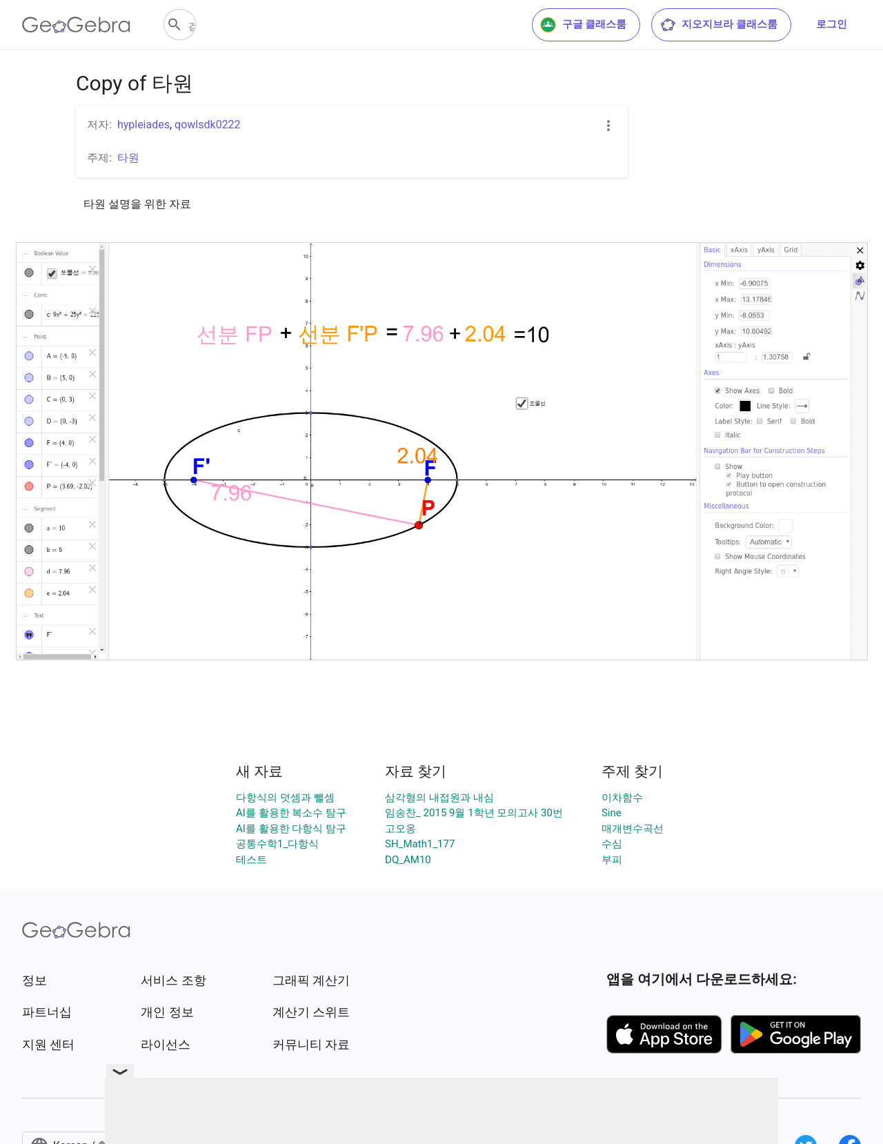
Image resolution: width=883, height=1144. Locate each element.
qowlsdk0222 (208, 124)
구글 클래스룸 (583, 25)
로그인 (831, 24)
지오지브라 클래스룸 (718, 25)
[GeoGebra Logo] (76, 25)
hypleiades (143, 124)
